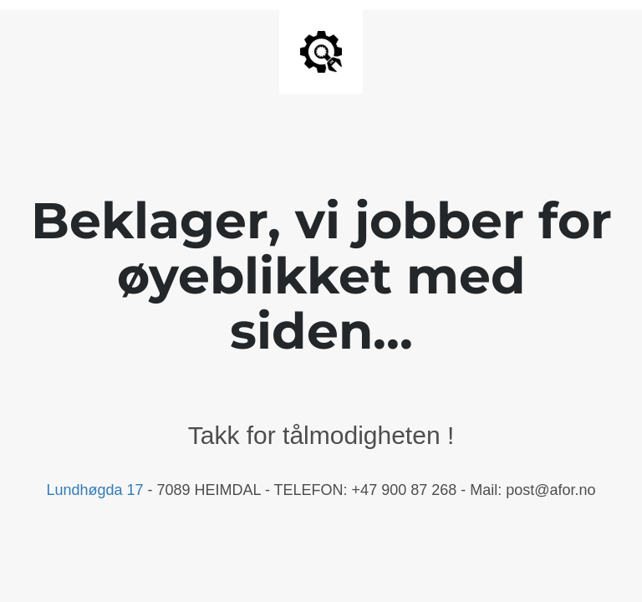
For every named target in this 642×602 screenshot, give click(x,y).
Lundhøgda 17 (94, 490)
